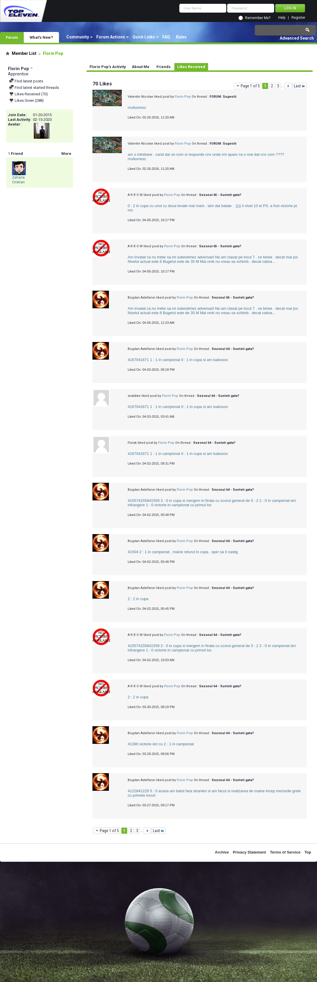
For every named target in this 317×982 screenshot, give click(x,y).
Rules (181, 37)
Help (281, 17)
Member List (24, 53)
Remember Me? (257, 18)
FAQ (166, 37)
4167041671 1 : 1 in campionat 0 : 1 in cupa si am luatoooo (178, 360)
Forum (12, 37)
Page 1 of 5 (247, 86)
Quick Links (143, 37)
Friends (163, 67)
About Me (140, 67)
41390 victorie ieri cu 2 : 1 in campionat (161, 744)
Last (299, 86)
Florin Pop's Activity (108, 67)
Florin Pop (183, 97)
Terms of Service (285, 852)
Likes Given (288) (26, 100)
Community (77, 37)
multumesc (137, 107)
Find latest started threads (34, 87)
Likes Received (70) (28, 94)
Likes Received (191, 67)
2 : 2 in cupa (138, 599)
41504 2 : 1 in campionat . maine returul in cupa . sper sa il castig (183, 552)
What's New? (41, 37)
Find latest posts (26, 81)
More (66, 153)
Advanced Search (297, 38)
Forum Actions (110, 37)
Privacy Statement (249, 852)
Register (298, 17)
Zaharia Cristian (18, 179)
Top (307, 852)
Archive (222, 852)
